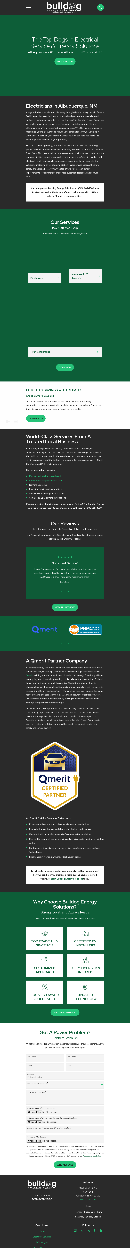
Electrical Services (42, 1236)
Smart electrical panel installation (45, 480)
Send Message (65, 1164)
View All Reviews (65, 607)
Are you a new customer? (37, 1083)
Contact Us (36, 418)
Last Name (71, 1056)
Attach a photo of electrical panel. (41, 1108)
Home (42, 1231)
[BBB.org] (81, 1230)
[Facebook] (94, 1230)
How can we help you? (36, 1092)
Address (30, 1074)
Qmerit (29, 675)
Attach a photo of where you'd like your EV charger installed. (52, 1118)
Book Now (65, 367)
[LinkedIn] (88, 1230)
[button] (15, 421)
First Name (31, 1056)
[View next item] (67, 591)
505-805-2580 (41, 1199)
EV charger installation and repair (45, 476)
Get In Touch (65, 61)
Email (69, 1065)
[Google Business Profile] (75, 1230)
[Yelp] (100, 1230)
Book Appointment (65, 1012)
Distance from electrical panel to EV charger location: (49, 1128)
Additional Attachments (36, 1137)
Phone (29, 1065)
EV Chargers (42, 1242)
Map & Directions (88, 1199)
